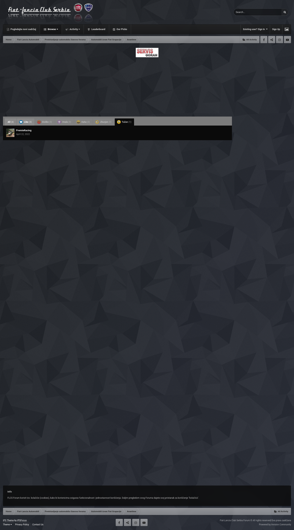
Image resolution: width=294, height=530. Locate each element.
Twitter (271, 39)
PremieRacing (24, 130)
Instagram (279, 39)
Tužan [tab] (124, 122)
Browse (52, 29)
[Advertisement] (147, 85)
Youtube (287, 39)
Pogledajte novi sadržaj (23, 29)
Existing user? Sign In (255, 29)
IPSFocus (22, 520)
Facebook (263, 39)
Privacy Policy (22, 524)
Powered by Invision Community (275, 524)
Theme (7, 524)
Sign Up (276, 29)
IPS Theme (8, 520)
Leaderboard (98, 29)
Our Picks (121, 29)
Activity (74, 29)
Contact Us (38, 524)
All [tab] (11, 122)
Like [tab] (25, 122)
